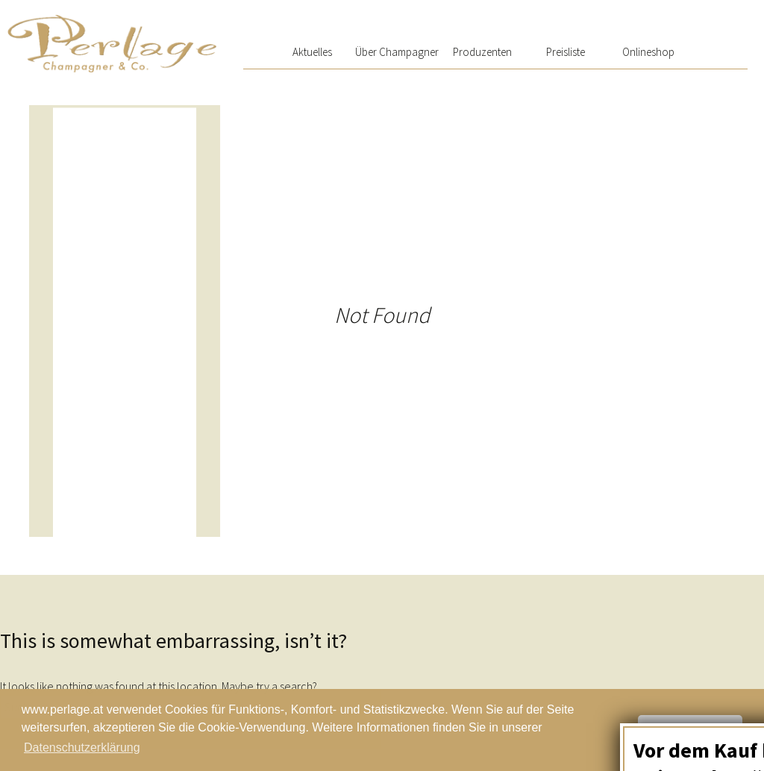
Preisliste (565, 52)
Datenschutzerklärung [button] (82, 747)
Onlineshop (648, 52)
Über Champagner (397, 52)
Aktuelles (312, 52)
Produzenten (482, 52)
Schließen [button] (690, 730)
